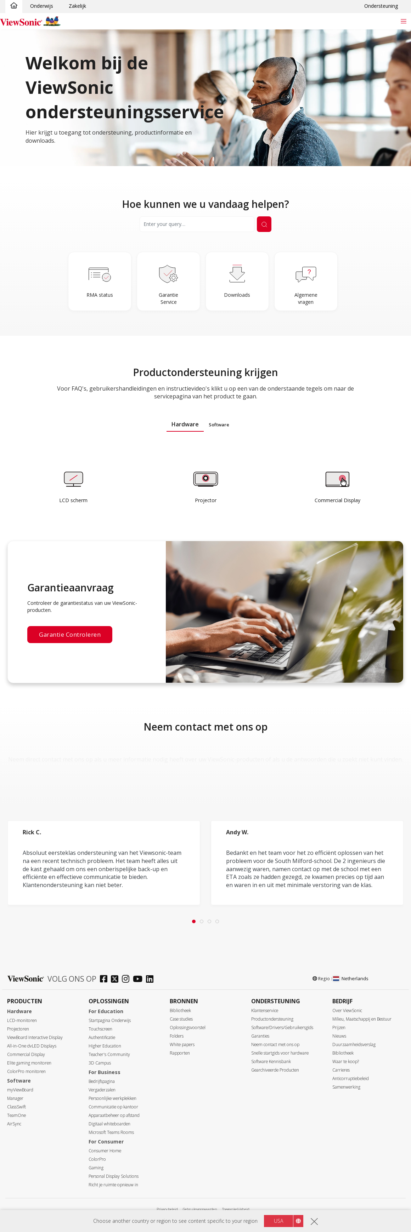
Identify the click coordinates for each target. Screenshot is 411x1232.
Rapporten (180, 1053)
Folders (177, 1036)
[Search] (197, 224)
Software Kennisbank (271, 1061)
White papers (182, 1044)
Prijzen (338, 1027)
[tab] (194, 921)
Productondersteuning (272, 1019)
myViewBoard (20, 1090)
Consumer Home (105, 1151)
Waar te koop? (345, 1061)
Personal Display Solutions (114, 1176)
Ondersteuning (381, 5)
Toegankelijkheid (235, 1209)
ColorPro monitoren (26, 1071)
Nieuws (339, 1036)
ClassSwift (16, 1107)
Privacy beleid (167, 1209)
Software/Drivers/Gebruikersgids (282, 1027)
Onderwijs (41, 5)
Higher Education (105, 1046)
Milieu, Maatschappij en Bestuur (362, 1019)
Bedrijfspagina (102, 1081)
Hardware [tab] (185, 424)
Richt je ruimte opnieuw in (113, 1185)
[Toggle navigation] (403, 21)
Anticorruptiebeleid (350, 1078)
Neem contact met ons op (275, 1044)
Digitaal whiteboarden (109, 1124)
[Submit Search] (264, 224)
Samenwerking (346, 1087)
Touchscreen (100, 1029)
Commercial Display (26, 1054)
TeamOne (16, 1115)
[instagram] (127, 980)
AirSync (14, 1124)
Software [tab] (219, 424)
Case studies (181, 1019)
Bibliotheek (180, 1010)
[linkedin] (151, 980)
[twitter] (116, 980)
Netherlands (350, 978)
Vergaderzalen (102, 1090)
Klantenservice (264, 1010)
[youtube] (139, 980)
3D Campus (100, 1063)
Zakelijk (77, 5)
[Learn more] (74, 486)
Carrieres (341, 1070)
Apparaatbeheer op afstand (114, 1115)
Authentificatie (102, 1037)
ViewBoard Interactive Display (35, 1037)
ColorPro (97, 1159)
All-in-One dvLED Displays (31, 1046)
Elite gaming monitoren (29, 1063)
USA (278, 1220)
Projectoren (18, 1029)
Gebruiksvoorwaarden (200, 1209)
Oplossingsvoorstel (188, 1027)
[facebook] (105, 980)
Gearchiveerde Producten (275, 1070)
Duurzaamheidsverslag (354, 1044)
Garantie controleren (70, 634)
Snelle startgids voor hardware (280, 1053)
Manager (15, 1098)
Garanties (260, 1036)
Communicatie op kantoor (113, 1107)
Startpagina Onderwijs (110, 1020)
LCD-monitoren (22, 1020)
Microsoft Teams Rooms (111, 1132)
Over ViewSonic (347, 1010)
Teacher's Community (109, 1054)
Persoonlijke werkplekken (112, 1098)
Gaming (96, 1168)
